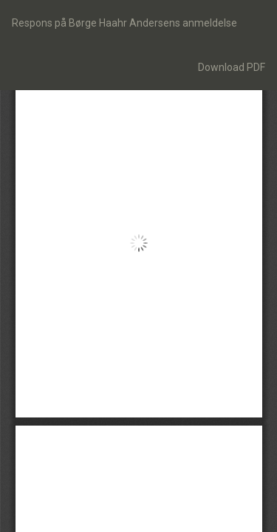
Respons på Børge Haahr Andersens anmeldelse (124, 23)
